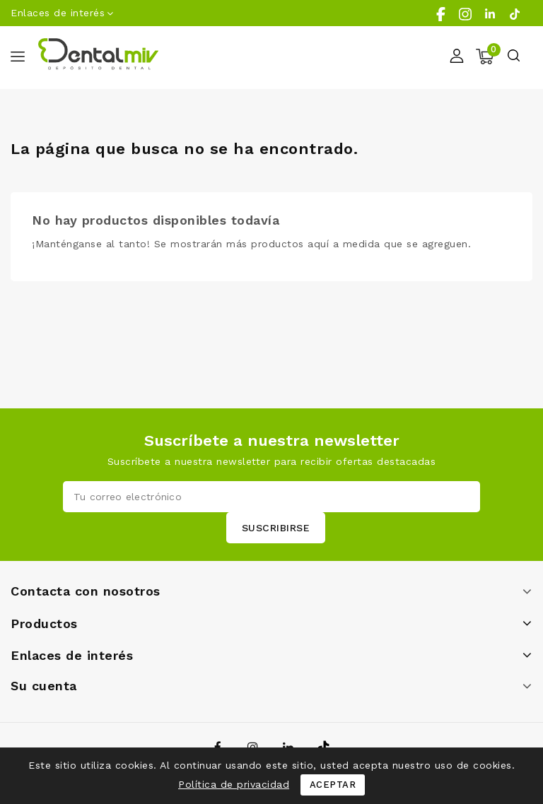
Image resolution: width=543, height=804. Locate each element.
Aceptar (333, 784)
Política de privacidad (233, 784)
